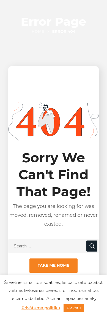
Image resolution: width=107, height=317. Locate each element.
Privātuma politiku (40, 307)
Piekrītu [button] (74, 308)
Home (38, 31)
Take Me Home (53, 265)
